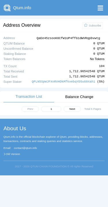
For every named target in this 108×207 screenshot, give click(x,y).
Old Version (13, 153)
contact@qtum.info (25, 147)
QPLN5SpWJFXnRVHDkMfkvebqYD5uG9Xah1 (63, 81)
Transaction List (28, 96)
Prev (30, 108)
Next (72, 108)
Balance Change (79, 96)
